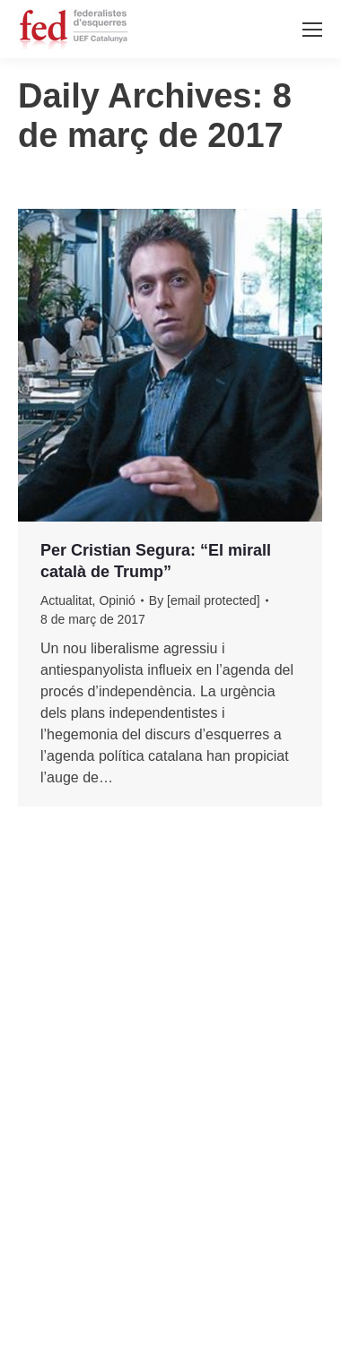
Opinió (117, 600)
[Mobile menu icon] (312, 29)
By (204, 600)
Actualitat (66, 600)
